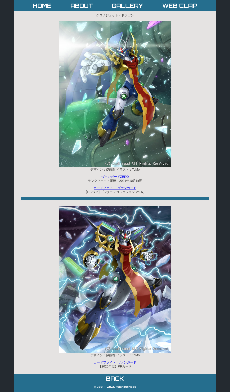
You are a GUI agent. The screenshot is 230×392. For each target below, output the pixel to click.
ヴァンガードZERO (115, 176)
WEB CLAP (179, 5)
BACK (115, 378)
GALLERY (127, 5)
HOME (42, 5)
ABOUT (82, 5)
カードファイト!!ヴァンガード (115, 188)
